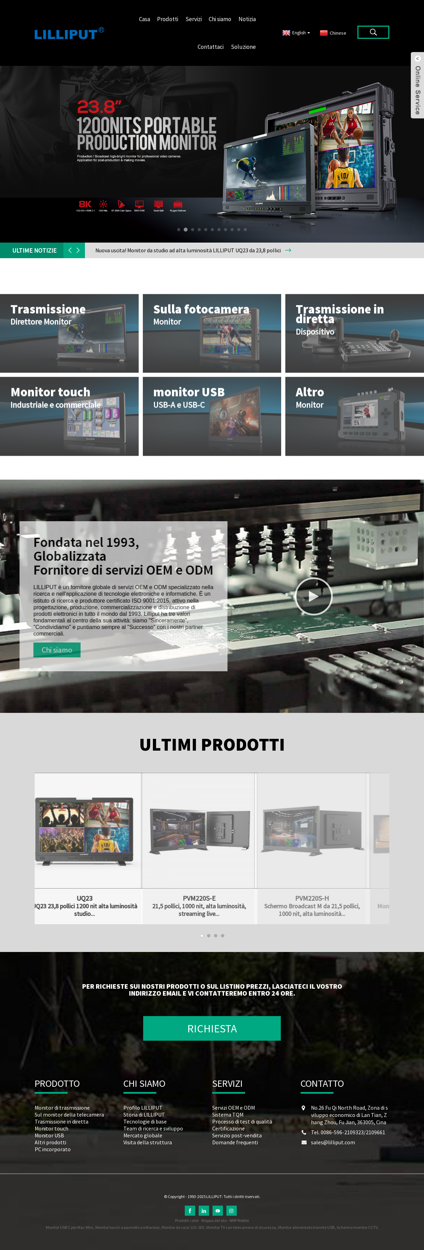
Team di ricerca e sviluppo (153, 1128)
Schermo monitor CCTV (357, 1227)
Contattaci (211, 47)
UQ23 (60, 898)
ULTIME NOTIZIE (34, 250)
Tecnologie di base (145, 1121)
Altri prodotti (50, 1142)
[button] (178, 229)
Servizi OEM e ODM (233, 1107)
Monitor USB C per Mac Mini (69, 1227)
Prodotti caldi (187, 1220)
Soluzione (243, 47)
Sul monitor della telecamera (69, 1114)
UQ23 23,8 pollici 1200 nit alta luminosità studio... (60, 909)
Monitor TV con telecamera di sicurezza (241, 1227)
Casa (144, 19)
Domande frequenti (235, 1142)
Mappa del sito (214, 1220)
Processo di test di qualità (242, 1121)
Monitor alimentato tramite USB (306, 1227)
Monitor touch (51, 1128)
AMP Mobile (239, 1220)
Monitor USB (49, 1135)
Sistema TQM (227, 1114)
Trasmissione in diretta (61, 1121)
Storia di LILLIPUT (144, 1114)
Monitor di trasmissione (62, 1107)
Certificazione (228, 1128)
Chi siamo (220, 19)
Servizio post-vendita (237, 1135)
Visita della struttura (147, 1142)
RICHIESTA (212, 1028)
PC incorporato (53, 1149)
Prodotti (167, 19)
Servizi (193, 19)
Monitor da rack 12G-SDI (183, 1227)
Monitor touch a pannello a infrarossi (127, 1227)
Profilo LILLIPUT (143, 1107)
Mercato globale (142, 1135)
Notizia (247, 19)
